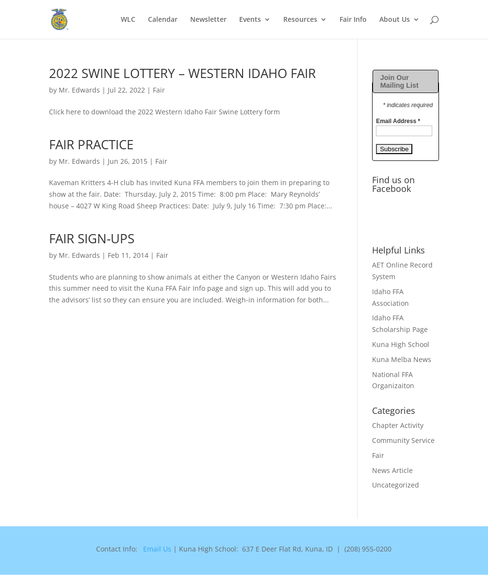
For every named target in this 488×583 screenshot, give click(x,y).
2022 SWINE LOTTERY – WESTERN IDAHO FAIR (182, 73)
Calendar (163, 20)
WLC (128, 20)
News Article (392, 470)
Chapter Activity (397, 425)
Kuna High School (400, 344)
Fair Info (353, 20)
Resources (300, 20)
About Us (394, 20)
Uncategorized (395, 484)
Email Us (157, 548)
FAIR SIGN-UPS (91, 238)
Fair (159, 90)
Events (250, 20)
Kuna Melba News (401, 359)
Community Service (403, 440)
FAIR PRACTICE (91, 144)
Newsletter (208, 20)
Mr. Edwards (79, 90)
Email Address (398, 121)
